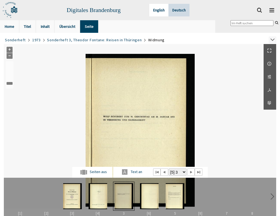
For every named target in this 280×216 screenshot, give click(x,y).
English (159, 10)
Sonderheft (15, 39)
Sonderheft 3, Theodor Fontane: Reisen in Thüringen (94, 39)
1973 (36, 39)
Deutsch (179, 10)
